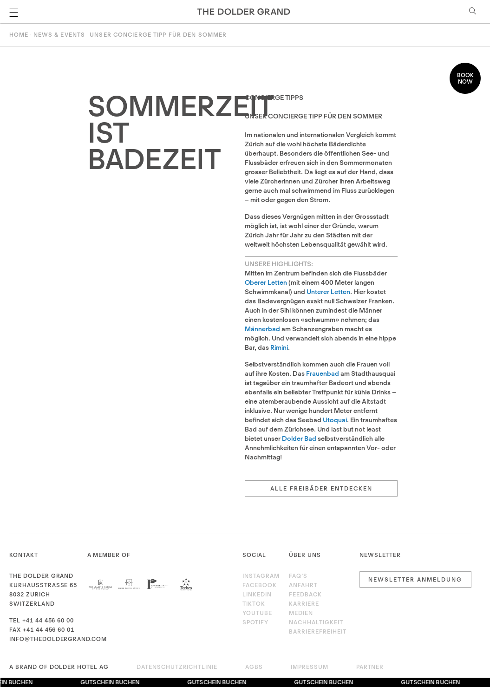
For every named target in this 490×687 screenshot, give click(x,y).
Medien (301, 612)
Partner (370, 666)
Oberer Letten (266, 282)
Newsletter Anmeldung (415, 579)
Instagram (259, 575)
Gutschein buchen (110, 682)
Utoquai (335, 420)
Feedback (305, 594)
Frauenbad (322, 373)
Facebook (259, 585)
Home (18, 34)
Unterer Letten (328, 291)
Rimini (279, 347)
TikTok (253, 603)
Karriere (304, 603)
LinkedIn (257, 594)
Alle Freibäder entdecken (321, 488)
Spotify (255, 622)
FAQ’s (298, 575)
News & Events (59, 34)
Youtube (257, 612)
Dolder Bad (299, 438)
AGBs (254, 666)
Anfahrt (303, 585)
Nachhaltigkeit (316, 622)
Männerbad (262, 329)
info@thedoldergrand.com (58, 638)
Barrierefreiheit (317, 631)
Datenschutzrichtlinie (177, 666)
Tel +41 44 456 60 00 (41, 620)
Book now (465, 78)
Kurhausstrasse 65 (43, 585)
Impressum (309, 666)
